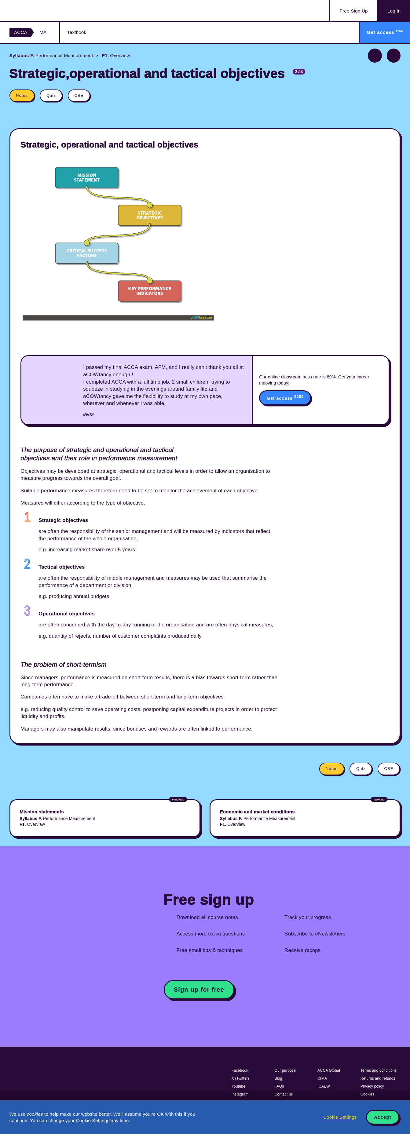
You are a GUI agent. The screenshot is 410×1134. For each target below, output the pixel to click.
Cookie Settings (340, 1117)
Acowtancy (39, 10)
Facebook (240, 1070)
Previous (375, 56)
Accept (382, 1117)
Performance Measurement (51, 55)
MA (42, 32)
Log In (394, 10)
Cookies (367, 1094)
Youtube (239, 1086)
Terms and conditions (379, 1070)
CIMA (322, 1078)
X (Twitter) (240, 1078)
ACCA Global (328, 1070)
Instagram (240, 1094)
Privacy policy (372, 1086)
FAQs (279, 1086)
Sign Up (354, 11)
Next (394, 56)
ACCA (20, 32)
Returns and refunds (378, 1078)
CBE (79, 95)
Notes (22, 95)
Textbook (76, 32)
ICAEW (323, 1086)
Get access (285, 398)
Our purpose (285, 1070)
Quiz (51, 95)
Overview (115, 55)
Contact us (283, 1094)
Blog (278, 1078)
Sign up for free (199, 989)
